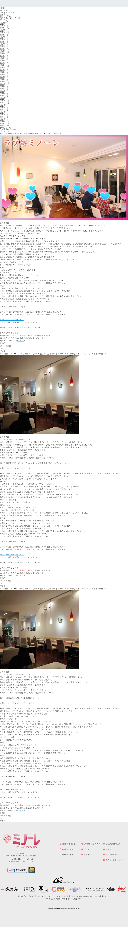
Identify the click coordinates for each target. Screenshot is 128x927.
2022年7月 (4, 88)
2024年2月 (4, 61)
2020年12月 (4, 122)
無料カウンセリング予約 (10, 18)
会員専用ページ (112, 855)
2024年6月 (4, 57)
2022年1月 (4, 99)
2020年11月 (4, 123)
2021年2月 (4, 118)
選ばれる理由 (68, 844)
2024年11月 (4, 52)
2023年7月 (4, 71)
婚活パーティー (68, 849)
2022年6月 (4, 90)
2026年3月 (4, 24)
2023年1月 (4, 80)
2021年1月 (4, 120)
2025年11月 (4, 31)
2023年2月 (4, 78)
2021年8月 (4, 108)
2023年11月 (4, 66)
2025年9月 (4, 34)
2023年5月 (4, 75)
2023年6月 (4, 73)
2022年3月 (4, 95)
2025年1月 (4, 48)
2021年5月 (4, 113)
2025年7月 (4, 38)
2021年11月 (4, 102)
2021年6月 (4, 111)
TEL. (21, 859)
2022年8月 (4, 87)
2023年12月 (4, 64)
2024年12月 (4, 50)
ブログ (3, 131)
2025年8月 (4, 36)
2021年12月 (4, 101)
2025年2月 (4, 47)
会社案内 (3, 14)
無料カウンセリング (114, 860)
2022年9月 (4, 85)
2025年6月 (4, 40)
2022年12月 (4, 82)
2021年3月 (4, 116)
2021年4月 (4, 115)
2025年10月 (4, 33)
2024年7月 (4, 55)
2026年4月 (4, 22)
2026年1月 (4, 27)
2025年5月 (4, 41)
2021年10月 (4, 104)
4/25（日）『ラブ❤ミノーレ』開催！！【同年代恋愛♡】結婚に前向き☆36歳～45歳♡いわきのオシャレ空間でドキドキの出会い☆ (53, 354)
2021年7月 (4, 109)
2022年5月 (4, 92)
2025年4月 (4, 43)
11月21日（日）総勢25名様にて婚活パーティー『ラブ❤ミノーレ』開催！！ (31, 133)
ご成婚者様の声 (6, 129)
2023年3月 (4, 76)
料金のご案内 (5, 16)
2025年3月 (4, 45)
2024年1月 (4, 62)
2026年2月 (4, 26)
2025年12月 (4, 29)
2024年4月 (4, 59)
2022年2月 (4, 97)
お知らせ (3, 128)
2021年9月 (4, 106)
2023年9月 (4, 68)
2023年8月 (4, 69)
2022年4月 (4, 94)
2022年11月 (4, 83)
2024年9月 (4, 54)
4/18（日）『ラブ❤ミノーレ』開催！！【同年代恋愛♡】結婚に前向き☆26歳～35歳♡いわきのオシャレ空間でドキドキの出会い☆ (53, 589)
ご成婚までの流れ (7, 13)
